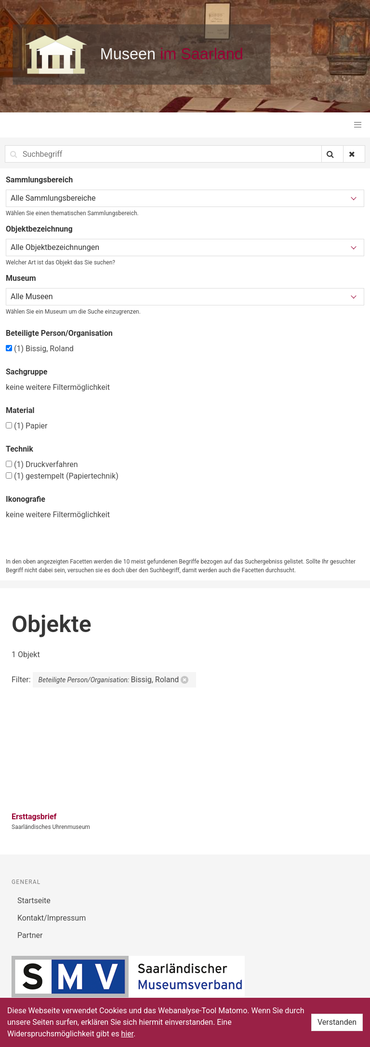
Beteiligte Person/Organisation (59, 333)
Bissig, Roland (40, 348)
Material (20, 410)
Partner (30, 935)
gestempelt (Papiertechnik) (62, 476)
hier (127, 1033)
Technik (19, 449)
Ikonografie (25, 499)
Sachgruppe (26, 371)
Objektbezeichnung (39, 229)
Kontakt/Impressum (51, 918)
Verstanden (337, 1022)
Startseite (34, 900)
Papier (26, 425)
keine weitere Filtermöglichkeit (58, 387)
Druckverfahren (42, 464)
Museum (21, 278)
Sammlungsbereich (39, 179)
